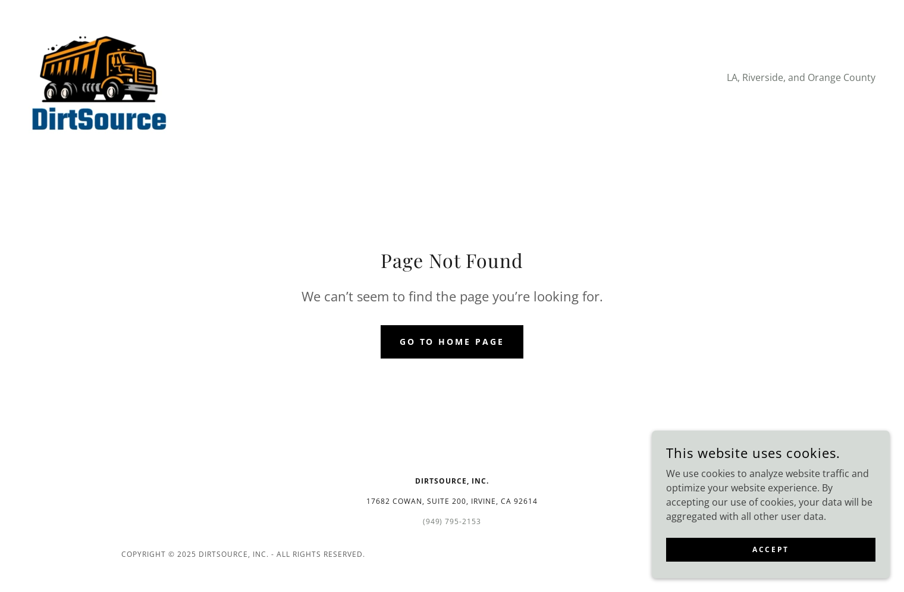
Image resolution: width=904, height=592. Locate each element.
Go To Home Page (452, 341)
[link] (99, 76)
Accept (770, 549)
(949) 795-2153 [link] (452, 521)
